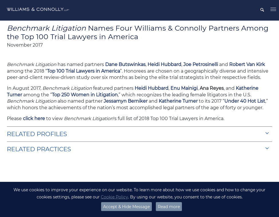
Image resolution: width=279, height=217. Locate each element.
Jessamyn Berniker (126, 101)
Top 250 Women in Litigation (85, 94)
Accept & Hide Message (126, 206)
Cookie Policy (114, 197)
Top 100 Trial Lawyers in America (83, 71)
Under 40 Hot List (244, 101)
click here (34, 118)
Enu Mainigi (184, 88)
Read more (169, 206)
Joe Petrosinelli (201, 64)
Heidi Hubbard (164, 64)
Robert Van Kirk (247, 64)
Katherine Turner (179, 101)
